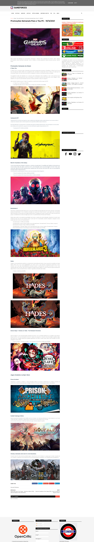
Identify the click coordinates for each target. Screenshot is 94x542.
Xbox (59, 13)
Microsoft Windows (21, 18)
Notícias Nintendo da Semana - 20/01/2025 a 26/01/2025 (74, 79)
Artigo (16, 18)
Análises (24, 13)
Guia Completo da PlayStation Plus (73, 97)
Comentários (39, 515)
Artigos (30, 13)
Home (14, 13)
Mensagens (39, 513)
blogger (55, 486)
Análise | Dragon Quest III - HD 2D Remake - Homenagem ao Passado (74, 83)
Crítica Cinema (36, 13)
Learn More (70, 2)
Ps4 (56, 13)
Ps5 (52, 13)
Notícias (19, 13)
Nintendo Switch (46, 13)
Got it (75, 2)
